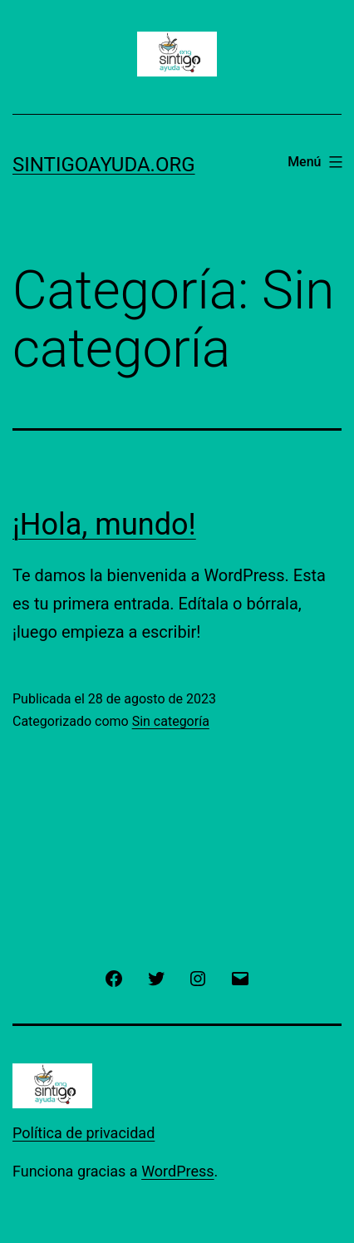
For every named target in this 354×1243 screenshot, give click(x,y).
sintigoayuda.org (103, 164)
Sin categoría (170, 721)
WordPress (177, 1171)
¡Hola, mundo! (104, 524)
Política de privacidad (83, 1133)
